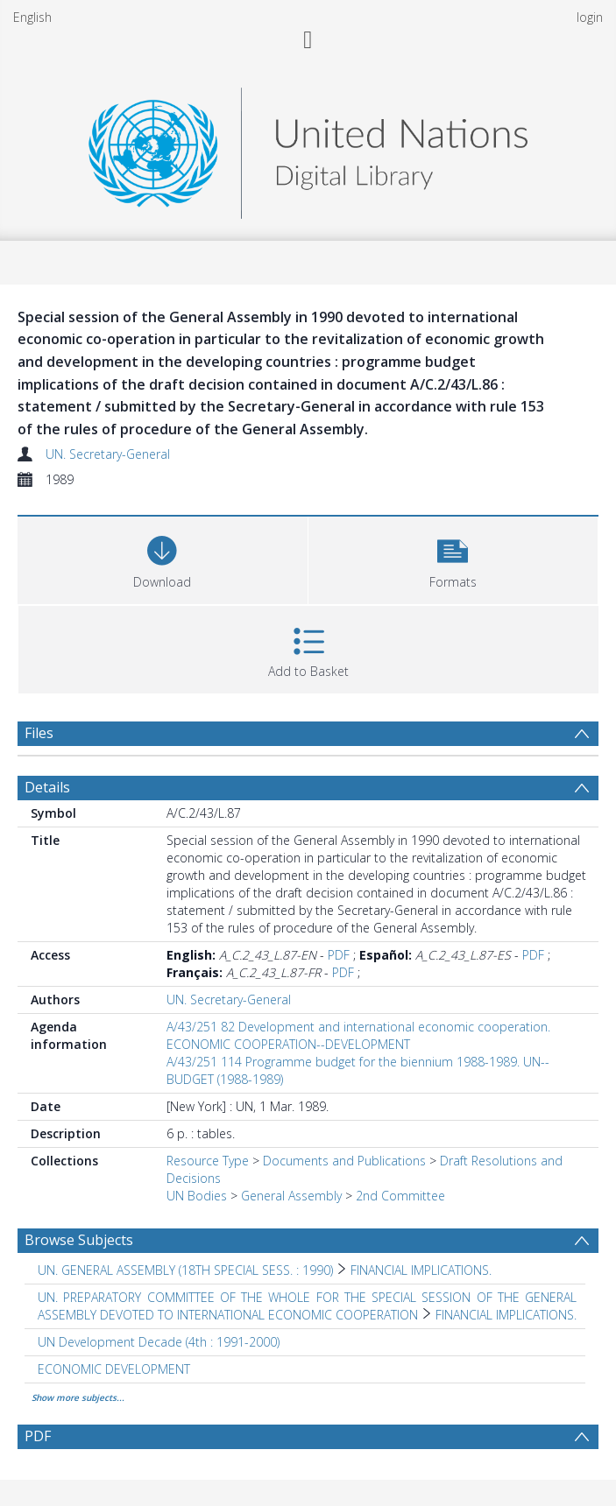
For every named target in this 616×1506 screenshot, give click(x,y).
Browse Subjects (79, 1239)
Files (39, 732)
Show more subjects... (78, 1397)
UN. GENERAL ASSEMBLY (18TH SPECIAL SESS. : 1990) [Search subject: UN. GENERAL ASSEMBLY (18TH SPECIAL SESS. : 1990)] (185, 1270)
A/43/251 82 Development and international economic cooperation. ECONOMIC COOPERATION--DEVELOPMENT (358, 1035)
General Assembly (291, 1195)
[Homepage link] (307, 148)
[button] (453, 558)
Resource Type (207, 1160)
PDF (339, 955)
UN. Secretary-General (108, 454)
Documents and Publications (344, 1160)
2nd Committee (400, 1195)
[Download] (163, 558)
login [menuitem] (590, 17)
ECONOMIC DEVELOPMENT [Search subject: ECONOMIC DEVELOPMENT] (114, 1369)
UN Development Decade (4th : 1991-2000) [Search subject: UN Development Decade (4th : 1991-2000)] (159, 1342)
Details (47, 787)
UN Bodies (196, 1195)
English (32, 17)
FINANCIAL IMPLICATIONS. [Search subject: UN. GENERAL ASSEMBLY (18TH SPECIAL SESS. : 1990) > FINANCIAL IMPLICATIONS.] (421, 1270)
